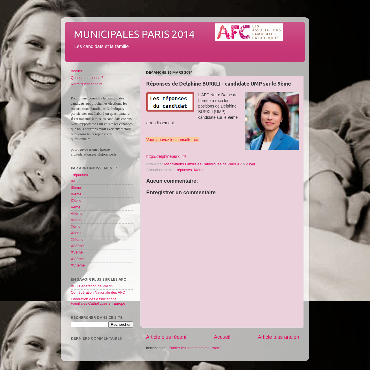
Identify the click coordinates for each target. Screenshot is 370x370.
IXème (199, 170)
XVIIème (78, 265)
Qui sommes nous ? (87, 78)
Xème (75, 227)
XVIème (77, 259)
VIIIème (77, 220)
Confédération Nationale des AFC (98, 293)
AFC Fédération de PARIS (92, 286)
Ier (73, 181)
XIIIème (77, 240)
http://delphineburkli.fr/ (166, 156)
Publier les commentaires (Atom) (195, 348)
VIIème (76, 214)
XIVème (77, 246)
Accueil (222, 337)
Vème (75, 207)
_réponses (183, 170)
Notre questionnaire (87, 84)
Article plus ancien (278, 337)
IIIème (76, 188)
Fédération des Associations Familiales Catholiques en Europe (98, 301)
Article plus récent (166, 337)
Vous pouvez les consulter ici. (172, 139)
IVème (76, 194)
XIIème (76, 233)
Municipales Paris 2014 (134, 34)
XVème (77, 252)
